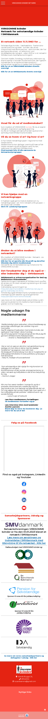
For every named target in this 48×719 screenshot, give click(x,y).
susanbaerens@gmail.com (25, 681)
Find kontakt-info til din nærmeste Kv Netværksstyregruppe (18, 151)
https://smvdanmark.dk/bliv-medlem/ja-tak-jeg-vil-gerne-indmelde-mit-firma (22, 290)
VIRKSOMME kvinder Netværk (24, 3)
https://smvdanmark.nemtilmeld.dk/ (16, 297)
